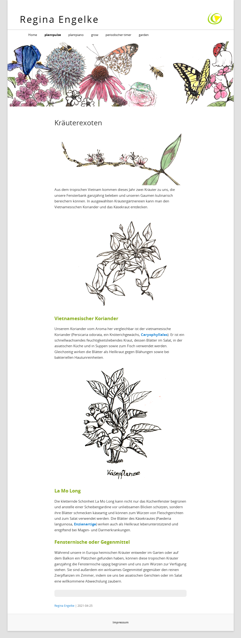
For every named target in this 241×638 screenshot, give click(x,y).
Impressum (121, 622)
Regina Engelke (59, 19)
